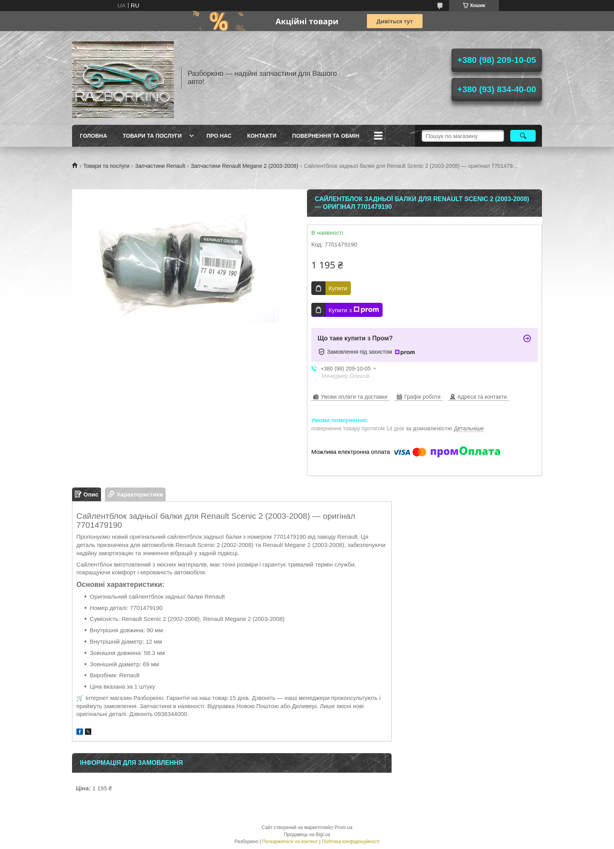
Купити (338, 288)
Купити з (354, 309)
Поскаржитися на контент (290, 841)
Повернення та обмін (325, 136)
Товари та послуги (152, 136)
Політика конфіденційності (351, 841)
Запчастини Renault (160, 166)
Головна (93, 136)
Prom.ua (343, 827)
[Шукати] (523, 136)
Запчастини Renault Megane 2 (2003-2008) (244, 166)
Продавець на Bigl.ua (307, 834)
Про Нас (218, 136)
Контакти (261, 136)
